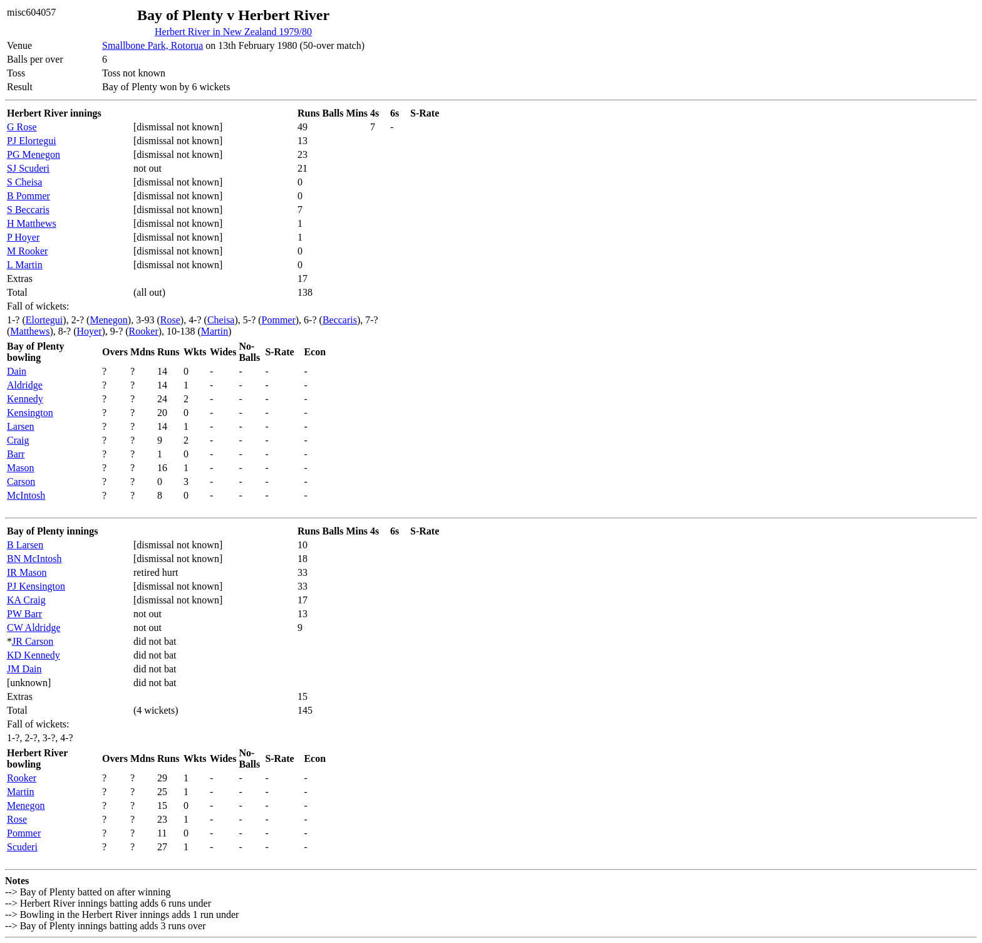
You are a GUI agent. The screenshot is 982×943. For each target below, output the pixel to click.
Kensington (30, 412)
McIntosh (26, 495)
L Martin (25, 264)
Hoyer (89, 331)
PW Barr (24, 613)
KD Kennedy (33, 655)
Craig (18, 440)
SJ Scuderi (28, 168)
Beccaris (340, 320)
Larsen (20, 426)
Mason (20, 467)
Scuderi (22, 846)
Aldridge (25, 385)
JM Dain (24, 669)
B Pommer (28, 195)
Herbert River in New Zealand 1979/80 (233, 31)
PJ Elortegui (31, 140)
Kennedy (25, 398)
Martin (215, 331)
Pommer (279, 320)
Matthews (29, 331)
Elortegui (44, 320)
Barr (15, 454)
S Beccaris (28, 209)
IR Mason (27, 572)
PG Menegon (33, 154)
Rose (170, 320)
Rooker (143, 331)
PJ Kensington (36, 586)
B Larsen (25, 544)
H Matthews (31, 223)
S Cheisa (24, 182)
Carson (21, 481)
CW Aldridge (33, 627)
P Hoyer (23, 237)
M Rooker (27, 251)
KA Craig (26, 600)
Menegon (108, 320)
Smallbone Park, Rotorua (152, 45)
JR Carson (32, 641)
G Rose (22, 127)
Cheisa (221, 320)
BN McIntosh (34, 558)
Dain (16, 371)
